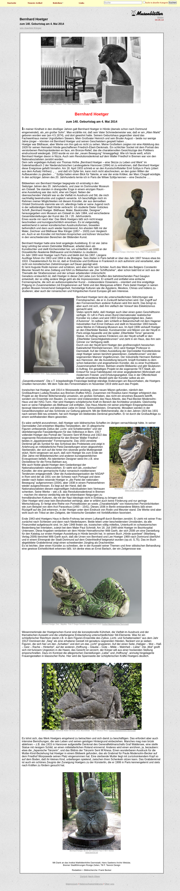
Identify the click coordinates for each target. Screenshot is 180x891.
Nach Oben (94, 876)
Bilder (160, 17)
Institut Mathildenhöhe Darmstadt (115, 624)
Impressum (72, 884)
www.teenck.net (91, 853)
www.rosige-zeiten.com (134, 491)
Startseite (11, 3)
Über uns (109, 884)
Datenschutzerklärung (91, 884)
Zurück (84, 876)
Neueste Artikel (35, 3)
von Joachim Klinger (30, 28)
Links (81, 3)
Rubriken (58, 3)
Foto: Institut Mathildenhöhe (57, 374)
